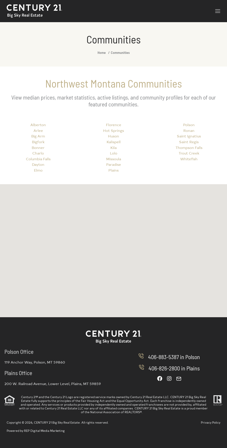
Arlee (38, 130)
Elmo (38, 170)
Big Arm (38, 135)
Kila (113, 147)
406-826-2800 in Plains (174, 368)
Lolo (113, 153)
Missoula (113, 158)
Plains (113, 170)
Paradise (113, 164)
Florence (113, 124)
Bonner (38, 147)
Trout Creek (189, 153)
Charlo (38, 153)
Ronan (188, 130)
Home (102, 52)
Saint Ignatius (189, 135)
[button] (217, 11)
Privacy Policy (210, 422)
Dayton (38, 164)
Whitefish (189, 158)
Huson (113, 135)
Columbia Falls (38, 158)
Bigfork (38, 141)
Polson (189, 124)
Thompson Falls (189, 147)
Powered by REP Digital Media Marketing (36, 430)
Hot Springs (113, 130)
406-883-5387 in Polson (174, 356)
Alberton (38, 124)
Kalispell (114, 141)
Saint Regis (189, 141)
